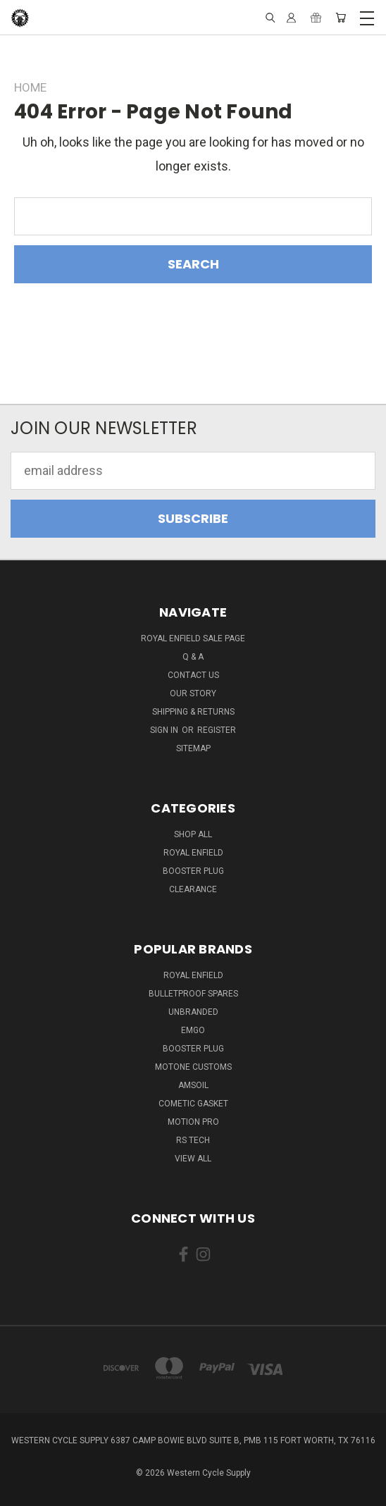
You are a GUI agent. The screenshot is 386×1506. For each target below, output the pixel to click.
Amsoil (193, 1085)
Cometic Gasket (193, 1104)
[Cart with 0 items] (340, 17)
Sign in (165, 730)
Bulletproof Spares (193, 994)
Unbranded (193, 1012)
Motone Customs (193, 1067)
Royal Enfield (193, 853)
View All (193, 1159)
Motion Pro (193, 1122)
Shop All (193, 834)
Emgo (193, 1030)
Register (216, 730)
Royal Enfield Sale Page (193, 638)
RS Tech (193, 1140)
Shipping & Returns (193, 712)
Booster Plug (193, 871)
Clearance (193, 889)
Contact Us (193, 675)
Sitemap (193, 748)
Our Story (193, 693)
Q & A (193, 657)
